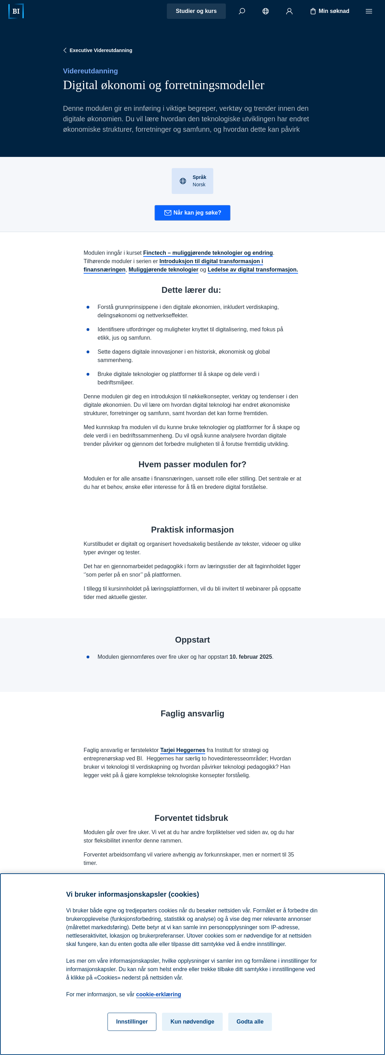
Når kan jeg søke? (192, 213)
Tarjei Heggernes (182, 750)
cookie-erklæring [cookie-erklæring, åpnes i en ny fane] (158, 994)
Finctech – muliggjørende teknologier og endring (208, 253)
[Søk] (242, 11)
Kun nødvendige (192, 1022)
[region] (192, 964)
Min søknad (329, 11)
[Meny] (369, 11)
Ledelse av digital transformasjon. (253, 270)
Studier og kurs (196, 11)
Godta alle (250, 1022)
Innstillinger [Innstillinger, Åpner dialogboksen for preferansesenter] (132, 1022)
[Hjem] (16, 11)
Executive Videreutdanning (96, 50)
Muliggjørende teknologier (163, 270)
